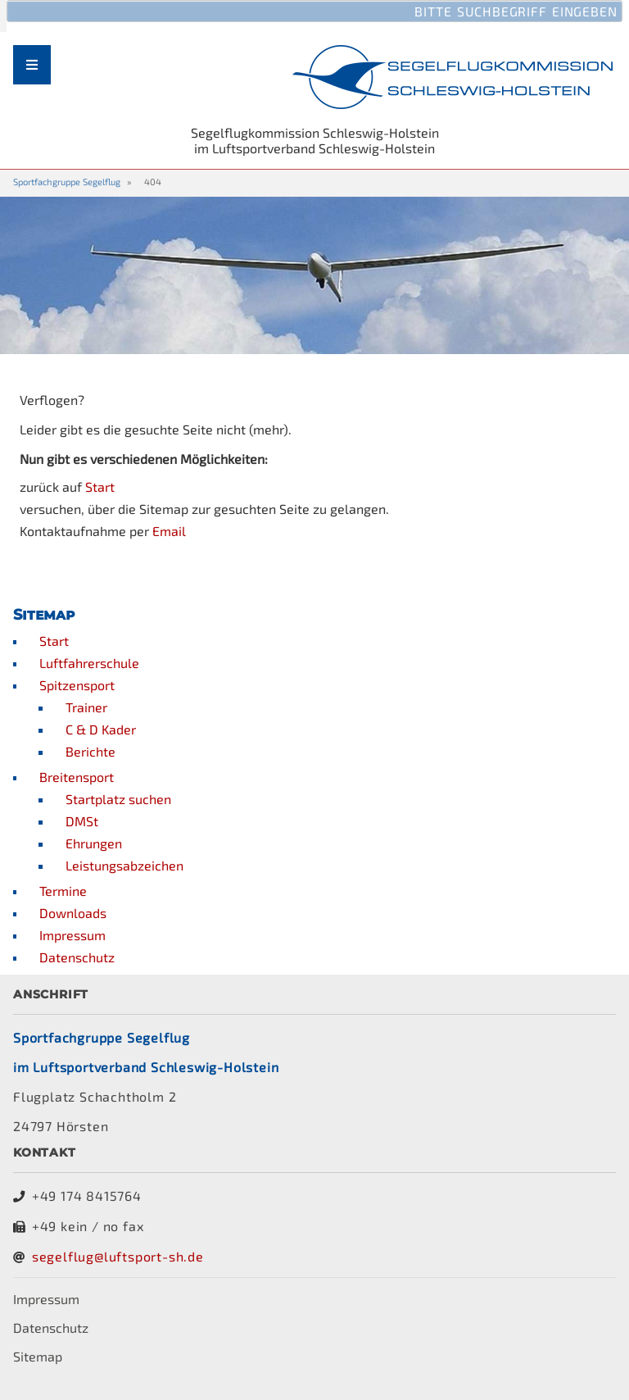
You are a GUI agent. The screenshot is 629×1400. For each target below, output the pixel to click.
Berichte (90, 751)
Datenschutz (77, 957)
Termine (63, 890)
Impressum (72, 935)
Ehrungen (94, 843)
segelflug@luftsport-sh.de (118, 1256)
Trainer (86, 707)
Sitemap (37, 1356)
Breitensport (76, 776)
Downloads (72, 912)
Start (100, 486)
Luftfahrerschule (89, 662)
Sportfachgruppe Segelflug (66, 181)
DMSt (82, 821)
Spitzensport (77, 685)
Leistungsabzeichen (124, 865)
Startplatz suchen (118, 799)
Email (169, 531)
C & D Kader (101, 729)
